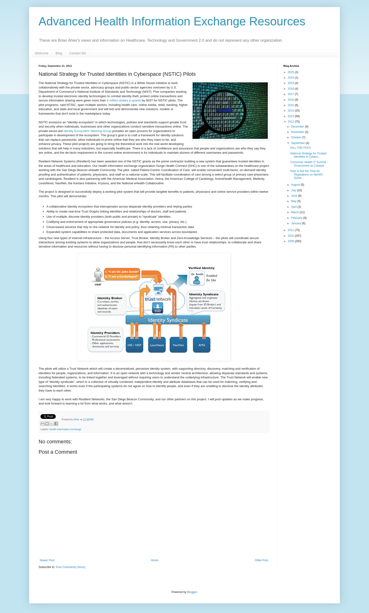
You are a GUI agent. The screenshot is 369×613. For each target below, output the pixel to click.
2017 (291, 94)
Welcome (41, 53)
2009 (291, 241)
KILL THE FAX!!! (300, 147)
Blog (59, 53)
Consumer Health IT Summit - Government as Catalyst (309, 163)
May (294, 201)
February (297, 218)
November (298, 132)
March (295, 212)
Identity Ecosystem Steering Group (88, 131)
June (294, 195)
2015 (291, 105)
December (298, 126)
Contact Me (77, 53)
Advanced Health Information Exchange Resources (172, 21)
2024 (291, 77)
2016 (291, 99)
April (294, 206)
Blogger (192, 592)
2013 (291, 116)
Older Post (261, 560)
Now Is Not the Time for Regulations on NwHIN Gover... (306, 174)
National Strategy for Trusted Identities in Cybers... (308, 155)
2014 (291, 110)
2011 (291, 230)
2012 (291, 121)
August (296, 184)
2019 (291, 83)
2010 (291, 235)
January (296, 223)
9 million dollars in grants (124, 100)
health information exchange (65, 429)
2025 (291, 72)
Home (154, 560)
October (296, 137)
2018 (291, 88)
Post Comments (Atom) (70, 567)
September (298, 143)
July (294, 190)
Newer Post (47, 560)
